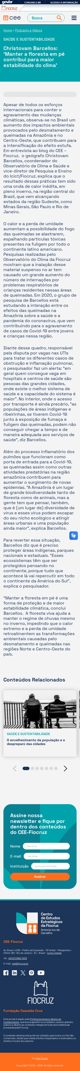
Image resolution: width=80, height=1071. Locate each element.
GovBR (7, 2)
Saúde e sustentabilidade (29, 39)
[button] (26, 768)
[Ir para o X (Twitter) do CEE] (23, 973)
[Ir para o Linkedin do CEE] (14, 972)
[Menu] (74, 18)
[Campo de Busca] (41, 18)
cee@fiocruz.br (20, 963)
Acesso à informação (64, 2)
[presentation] (14, 768)
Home (7, 30)
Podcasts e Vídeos (28, 30)
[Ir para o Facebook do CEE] (6, 972)
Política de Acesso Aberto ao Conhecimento (32, 1020)
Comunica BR (32, 2)
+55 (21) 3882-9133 (17, 958)
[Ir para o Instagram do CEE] (31, 972)
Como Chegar (54, 952)
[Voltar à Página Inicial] (11, 18)
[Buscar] (58, 18)
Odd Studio (42, 1058)
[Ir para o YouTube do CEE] (41, 972)
